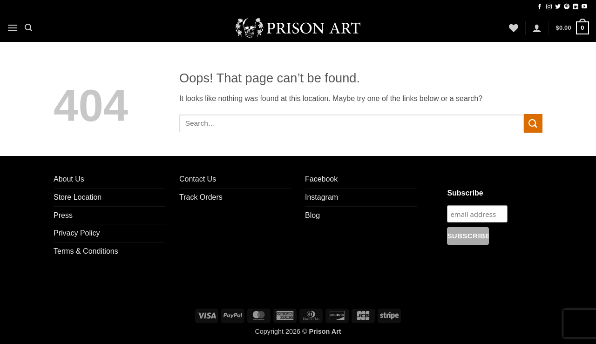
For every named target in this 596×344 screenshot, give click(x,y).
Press (63, 215)
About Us (69, 179)
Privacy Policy (77, 233)
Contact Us (197, 179)
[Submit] (533, 123)
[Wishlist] (513, 28)
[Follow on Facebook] (539, 7)
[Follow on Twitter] (558, 7)
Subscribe (465, 193)
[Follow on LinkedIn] (575, 7)
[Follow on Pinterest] (566, 7)
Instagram (321, 197)
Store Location (78, 197)
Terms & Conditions (86, 251)
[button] (12, 27)
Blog (312, 215)
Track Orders (201, 197)
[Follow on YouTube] (584, 7)
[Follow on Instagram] (549, 7)
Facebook (321, 179)
